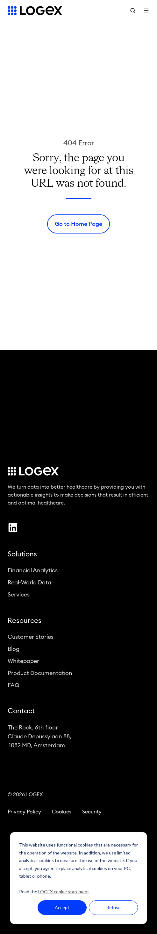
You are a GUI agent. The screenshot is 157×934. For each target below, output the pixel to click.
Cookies (61, 813)
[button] (133, 10)
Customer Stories (31, 638)
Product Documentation (40, 674)
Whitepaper (23, 662)
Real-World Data (29, 584)
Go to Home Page (78, 224)
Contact (21, 712)
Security (92, 813)
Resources (24, 621)
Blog (13, 650)
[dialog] (78, 878)
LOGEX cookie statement (63, 891)
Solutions (22, 555)
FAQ (13, 686)
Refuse (113, 907)
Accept (62, 907)
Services (19, 596)
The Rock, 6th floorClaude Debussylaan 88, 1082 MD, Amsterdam (39, 737)
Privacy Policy (24, 813)
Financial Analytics (33, 572)
